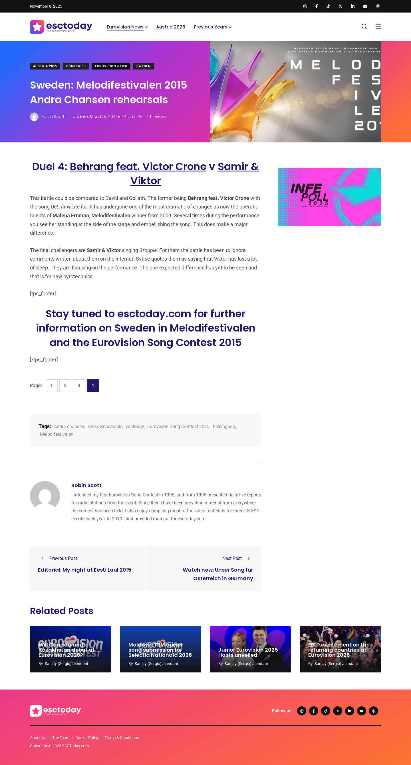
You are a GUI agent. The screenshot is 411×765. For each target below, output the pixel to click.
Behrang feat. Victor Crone (138, 166)
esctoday (135, 426)
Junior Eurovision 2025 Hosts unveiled (248, 653)
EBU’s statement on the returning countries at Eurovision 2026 (339, 650)
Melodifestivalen (56, 434)
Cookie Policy (87, 737)
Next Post (237, 558)
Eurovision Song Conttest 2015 (178, 426)
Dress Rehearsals (105, 426)
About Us (38, 737)
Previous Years (210, 27)
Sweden (143, 66)
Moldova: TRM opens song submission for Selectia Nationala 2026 (160, 650)
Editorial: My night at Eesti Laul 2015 (84, 569)
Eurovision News (125, 27)
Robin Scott (86, 485)
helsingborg (225, 426)
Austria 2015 (45, 66)
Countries (76, 66)
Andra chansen (69, 426)
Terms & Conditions (122, 737)
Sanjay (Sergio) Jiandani (66, 663)
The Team (60, 737)
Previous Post (57, 558)
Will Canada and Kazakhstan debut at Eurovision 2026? (67, 650)
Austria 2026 (170, 27)
